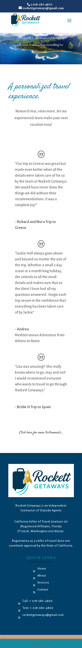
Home (41, 568)
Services (43, 582)
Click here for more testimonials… (41, 432)
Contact (42, 589)
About (41, 575)
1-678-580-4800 (41, 4)
